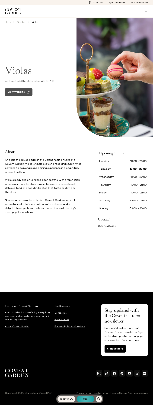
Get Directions (62, 306)
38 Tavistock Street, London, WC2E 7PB (29, 86)
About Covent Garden (17, 326)
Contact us (60, 313)
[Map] (85, 399)
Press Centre (61, 320)
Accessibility (141, 393)
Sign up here (115, 348)
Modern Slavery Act (121, 393)
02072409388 (107, 226)
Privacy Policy (83, 393)
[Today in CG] (66, 399)
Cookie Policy (101, 393)
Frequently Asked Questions (69, 326)
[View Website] (18, 97)
